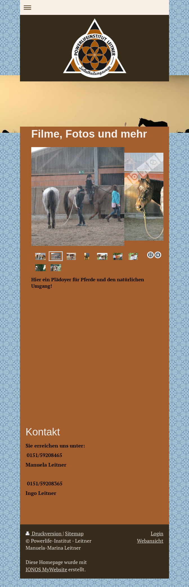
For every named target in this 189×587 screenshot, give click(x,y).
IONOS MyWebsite (46, 569)
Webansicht (150, 540)
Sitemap (74, 533)
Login (157, 533)
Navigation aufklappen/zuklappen (94, 7)
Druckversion (44, 533)
